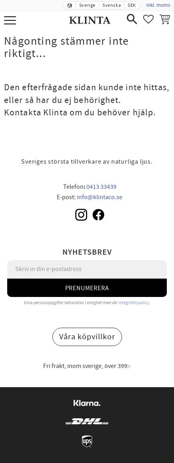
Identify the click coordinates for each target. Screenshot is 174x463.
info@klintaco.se (99, 197)
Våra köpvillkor (87, 337)
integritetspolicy (133, 303)
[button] (11, 21)
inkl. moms (158, 5)
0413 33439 (101, 187)
